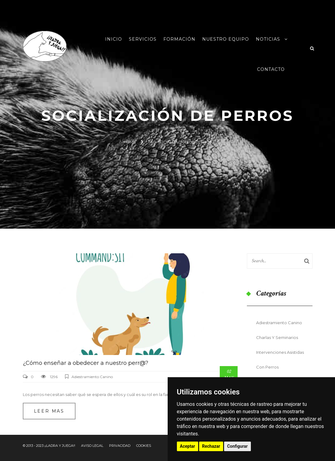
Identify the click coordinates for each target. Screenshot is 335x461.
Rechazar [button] (211, 446)
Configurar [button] (237, 446)
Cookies (143, 445)
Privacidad (119, 445)
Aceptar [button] (187, 446)
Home (130, 142)
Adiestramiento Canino (92, 376)
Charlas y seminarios (277, 337)
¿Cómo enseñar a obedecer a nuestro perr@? (85, 363)
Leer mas (49, 411)
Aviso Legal (92, 445)
